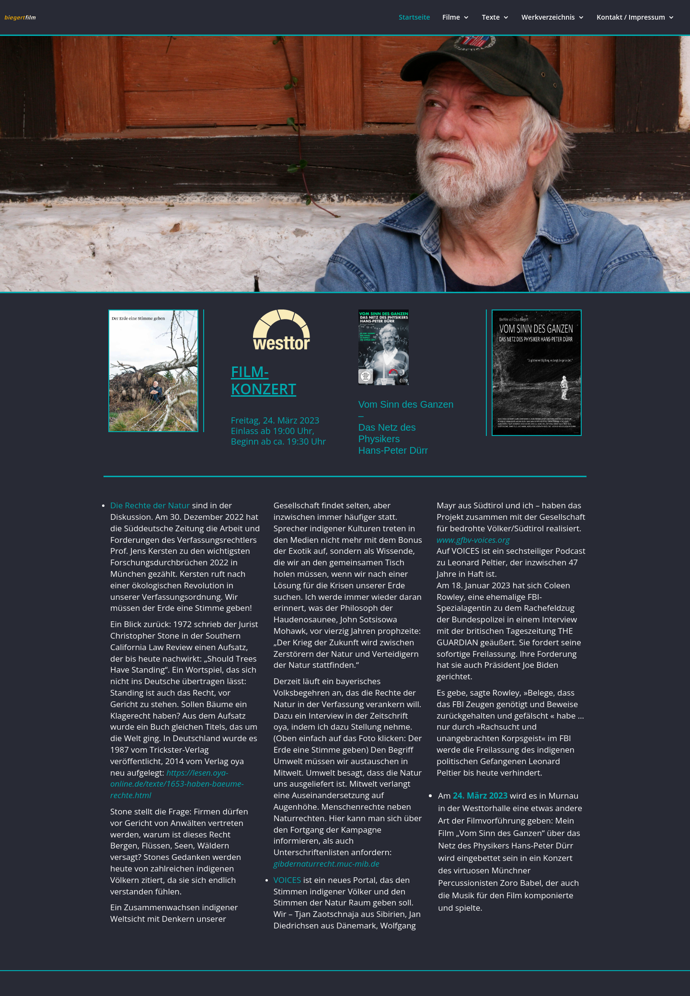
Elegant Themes (152, 983)
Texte (491, 18)
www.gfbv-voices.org (473, 539)
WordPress (243, 983)
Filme (451, 18)
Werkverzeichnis (548, 18)
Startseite (414, 18)
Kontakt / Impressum (631, 18)
